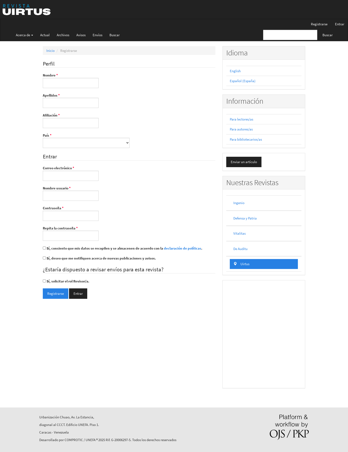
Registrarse (319, 24)
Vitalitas (239, 233)
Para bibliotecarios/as (246, 139)
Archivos (63, 35)
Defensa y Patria (245, 218)
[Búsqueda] (290, 35)
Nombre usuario (71, 193)
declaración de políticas (182, 248)
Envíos (97, 35)
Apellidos (71, 100)
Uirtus (241, 264)
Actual (45, 35)
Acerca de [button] (24, 35)
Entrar (339, 24)
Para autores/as (241, 129)
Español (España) (243, 81)
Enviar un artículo (244, 162)
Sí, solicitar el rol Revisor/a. (66, 281)
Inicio (50, 50)
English (235, 71)
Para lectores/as (241, 119)
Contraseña (71, 213)
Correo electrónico (71, 173)
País (86, 140)
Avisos (81, 35)
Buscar (114, 35)
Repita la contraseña (71, 233)
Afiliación (71, 120)
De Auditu (240, 248)
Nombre (71, 80)
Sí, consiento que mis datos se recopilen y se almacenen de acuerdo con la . (122, 248)
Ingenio (238, 203)
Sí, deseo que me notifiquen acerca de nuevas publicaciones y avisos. (99, 258)
